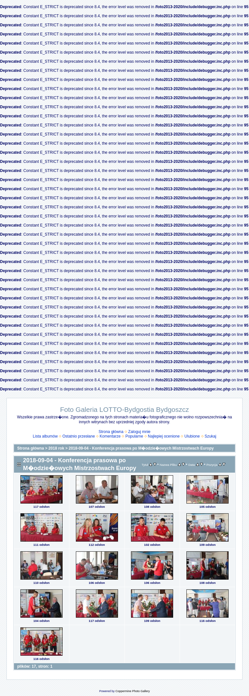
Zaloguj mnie (139, 431)
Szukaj (210, 436)
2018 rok (56, 448)
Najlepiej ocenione (164, 436)
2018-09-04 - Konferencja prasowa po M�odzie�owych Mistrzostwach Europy (141, 448)
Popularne (134, 436)
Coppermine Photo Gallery (132, 691)
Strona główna (111, 431)
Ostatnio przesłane (79, 436)
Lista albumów (45, 436)
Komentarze (110, 436)
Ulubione (192, 436)
